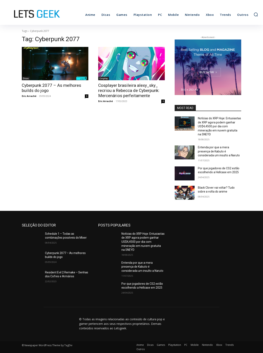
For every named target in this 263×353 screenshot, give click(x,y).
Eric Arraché (29, 96)
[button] (256, 14)
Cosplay (103, 78)
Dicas (26, 78)
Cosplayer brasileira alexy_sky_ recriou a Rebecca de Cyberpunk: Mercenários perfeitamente (128, 90)
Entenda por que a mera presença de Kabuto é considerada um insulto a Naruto (219, 151)
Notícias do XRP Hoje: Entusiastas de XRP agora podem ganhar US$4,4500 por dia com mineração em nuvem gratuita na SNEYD (219, 126)
